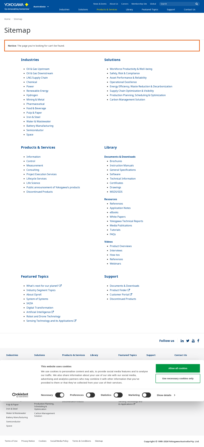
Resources (110, 199)
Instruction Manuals (122, 165)
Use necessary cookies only (178, 424)
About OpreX (33, 294)
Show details (164, 441)
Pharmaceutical (35, 104)
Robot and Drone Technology (43, 316)
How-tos (115, 255)
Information (33, 156)
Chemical (31, 82)
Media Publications (121, 225)
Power (30, 86)
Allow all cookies (177, 413)
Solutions (83, 9)
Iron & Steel (33, 117)
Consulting (32, 170)
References (116, 203)
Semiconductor (35, 130)
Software (115, 174)
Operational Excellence (123, 82)
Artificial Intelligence (40, 312)
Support (171, 9)
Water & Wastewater (38, 121)
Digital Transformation (39, 307)
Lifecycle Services (36, 178)
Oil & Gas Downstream (39, 73)
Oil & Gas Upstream (37, 69)
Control (30, 161)
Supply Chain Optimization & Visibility (132, 90)
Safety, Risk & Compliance (125, 73)
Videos (108, 241)
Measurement (34, 165)
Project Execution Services (41, 174)
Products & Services (107, 9)
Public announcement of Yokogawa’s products (53, 187)
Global (153, 3)
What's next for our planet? (44, 285)
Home (7, 18)
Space (29, 134)
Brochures (116, 161)
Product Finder (120, 290)
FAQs (113, 234)
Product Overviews (121, 246)
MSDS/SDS (116, 191)
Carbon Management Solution (127, 99)
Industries (64, 9)
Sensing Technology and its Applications (51, 320)
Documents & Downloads (119, 156)
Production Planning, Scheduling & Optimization (138, 95)
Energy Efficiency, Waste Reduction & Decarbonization (141, 86)
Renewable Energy (37, 90)
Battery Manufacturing (39, 125)
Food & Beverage (36, 108)
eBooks (114, 212)
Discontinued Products (39, 191)
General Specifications (123, 170)
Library (129, 9)
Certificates (116, 183)
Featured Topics (150, 9)
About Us (114, 3)
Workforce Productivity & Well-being (131, 69)
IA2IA (29, 303)
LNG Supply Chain (37, 77)
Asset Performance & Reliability (128, 77)
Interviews (116, 250)
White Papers (118, 216)
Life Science (33, 183)
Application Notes (120, 208)
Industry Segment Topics (41, 290)
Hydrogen (32, 95)
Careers (124, 3)
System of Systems (37, 299)
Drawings (115, 187)
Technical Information (123, 178)
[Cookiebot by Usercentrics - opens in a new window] (20, 441)
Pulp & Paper (34, 112)
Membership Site (139, 3)
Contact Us (189, 9)
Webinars (115, 263)
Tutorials (115, 230)
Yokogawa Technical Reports (126, 221)
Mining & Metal (35, 99)
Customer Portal (121, 294)
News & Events (100, 3)
